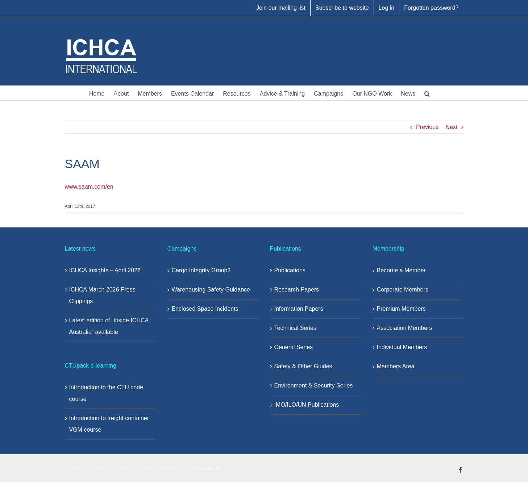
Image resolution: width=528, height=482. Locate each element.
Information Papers (298, 309)
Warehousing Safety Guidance (211, 289)
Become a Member (401, 270)
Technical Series (295, 328)
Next (452, 127)
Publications (289, 270)
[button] (427, 93)
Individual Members (402, 347)
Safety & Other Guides (303, 366)
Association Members (404, 328)
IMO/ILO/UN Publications (306, 405)
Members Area (396, 366)
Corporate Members (402, 289)
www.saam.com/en (89, 187)
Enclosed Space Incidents (205, 309)
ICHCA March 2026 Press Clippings (102, 295)
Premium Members (401, 309)
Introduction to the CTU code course (106, 393)
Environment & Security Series (313, 385)
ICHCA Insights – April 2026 (105, 270)
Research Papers (296, 289)
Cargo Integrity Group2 (201, 270)
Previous (427, 127)
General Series (293, 347)
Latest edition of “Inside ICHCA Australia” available (109, 326)
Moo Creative (206, 468)
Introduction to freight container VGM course (109, 424)
